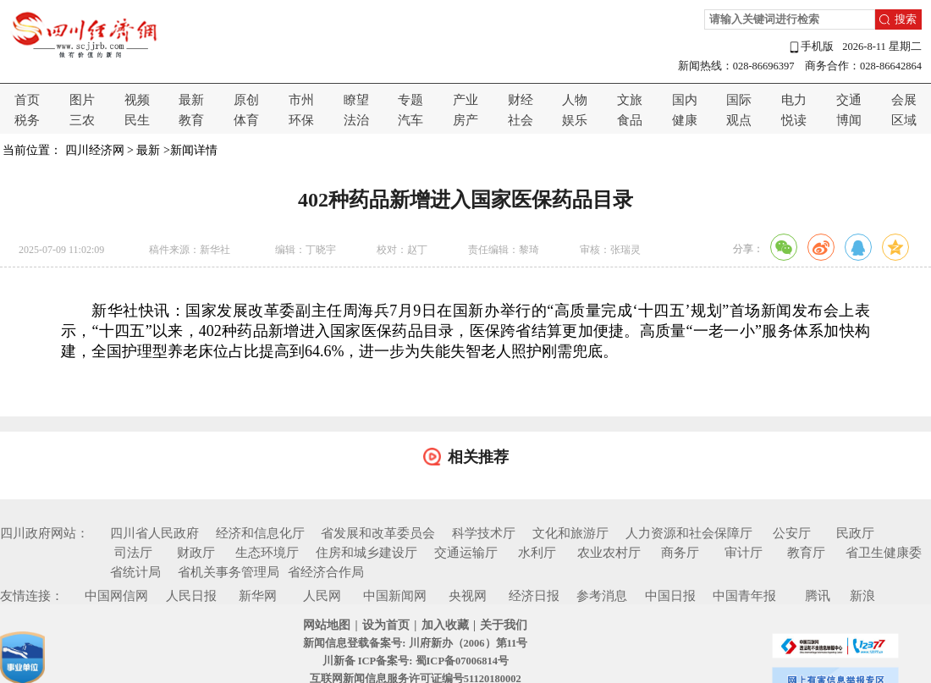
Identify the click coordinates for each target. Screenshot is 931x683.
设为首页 (386, 625)
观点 (739, 120)
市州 (301, 100)
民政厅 (855, 533)
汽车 (410, 120)
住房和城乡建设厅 (366, 552)
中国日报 (670, 596)
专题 (410, 100)
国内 (684, 100)
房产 (465, 120)
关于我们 (503, 625)
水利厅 (537, 552)
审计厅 (743, 552)
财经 (520, 100)
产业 (465, 100)
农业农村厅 (609, 552)
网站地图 (326, 625)
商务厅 (680, 552)
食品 (629, 120)
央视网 (468, 596)
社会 (520, 120)
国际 (739, 100)
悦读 (794, 120)
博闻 (849, 120)
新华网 (258, 596)
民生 (137, 120)
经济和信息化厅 (260, 533)
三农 (82, 120)
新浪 (862, 596)
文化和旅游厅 (570, 533)
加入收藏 (445, 625)
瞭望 (356, 100)
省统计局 (135, 572)
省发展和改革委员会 (378, 533)
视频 (137, 100)
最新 (191, 100)
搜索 (906, 19)
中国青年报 (744, 596)
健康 (684, 120)
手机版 (811, 47)
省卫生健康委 (884, 552)
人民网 (322, 596)
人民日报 (191, 596)
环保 (301, 120)
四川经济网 (94, 150)
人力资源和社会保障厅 (688, 533)
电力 (794, 100)
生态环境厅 (267, 552)
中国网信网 (116, 596)
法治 (356, 120)
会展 (904, 100)
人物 (574, 100)
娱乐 (574, 120)
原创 (246, 100)
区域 (904, 120)
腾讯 (817, 596)
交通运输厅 (466, 552)
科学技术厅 (483, 533)
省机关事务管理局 (228, 572)
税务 (27, 120)
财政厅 (196, 552)
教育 (191, 120)
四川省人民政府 (154, 533)
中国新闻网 (395, 596)
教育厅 (806, 552)
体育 (246, 120)
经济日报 (534, 596)
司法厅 (133, 552)
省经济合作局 (326, 572)
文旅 (629, 100)
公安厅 (792, 533)
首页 (27, 100)
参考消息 (601, 596)
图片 (82, 100)
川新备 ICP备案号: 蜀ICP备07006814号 (415, 661)
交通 (849, 100)
